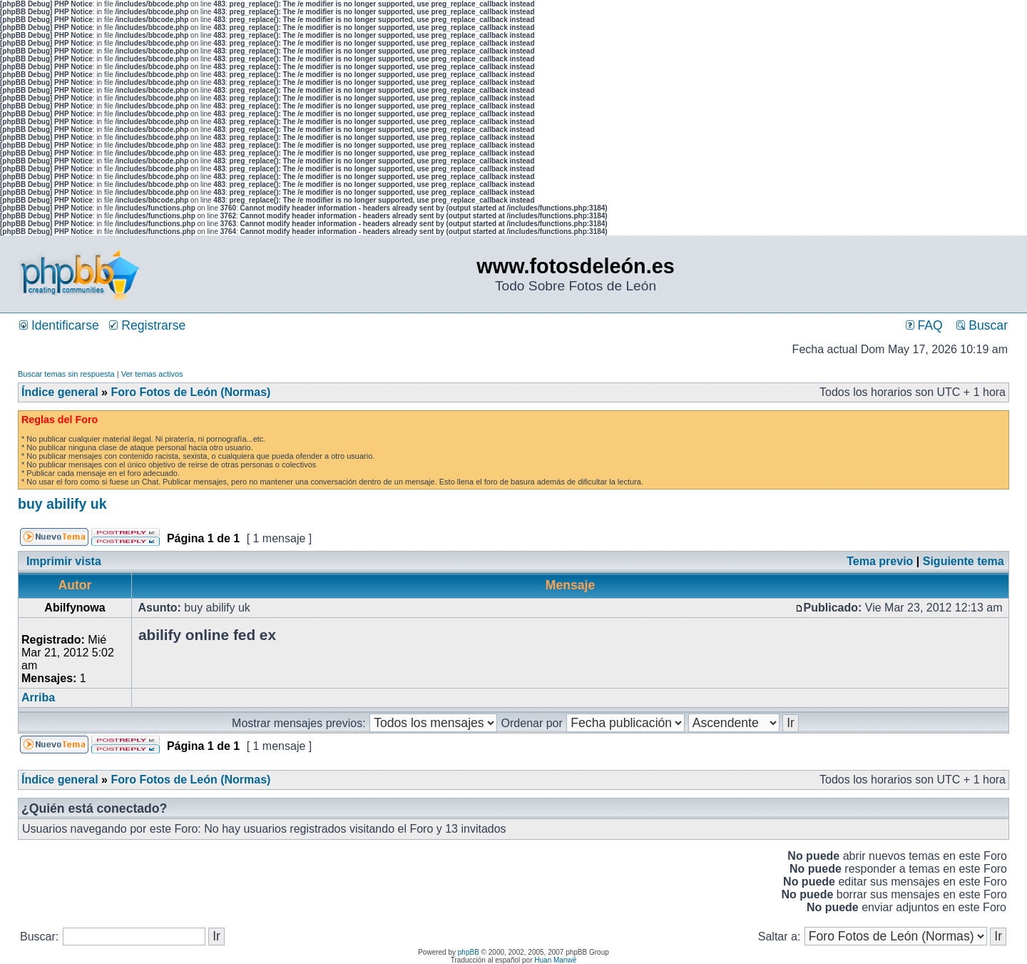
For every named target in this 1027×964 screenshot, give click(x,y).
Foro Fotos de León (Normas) (190, 392)
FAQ (924, 325)
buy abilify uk (62, 504)
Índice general (59, 392)
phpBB (468, 952)
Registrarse (147, 325)
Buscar (982, 325)
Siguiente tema (963, 561)
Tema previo (880, 561)
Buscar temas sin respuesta (66, 374)
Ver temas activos (152, 374)
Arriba (38, 697)
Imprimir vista (63, 561)
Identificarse (59, 325)
